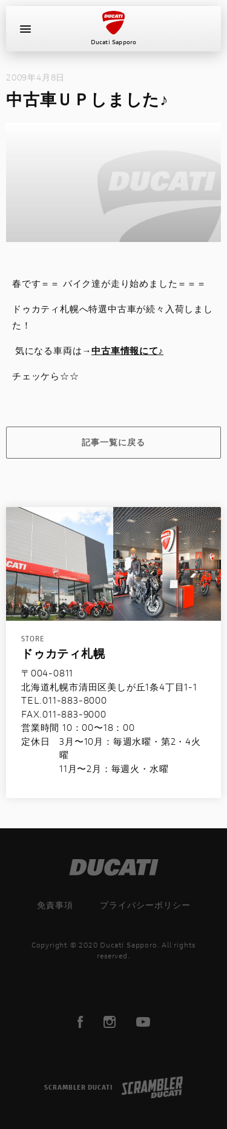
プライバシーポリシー (145, 905)
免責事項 (55, 905)
